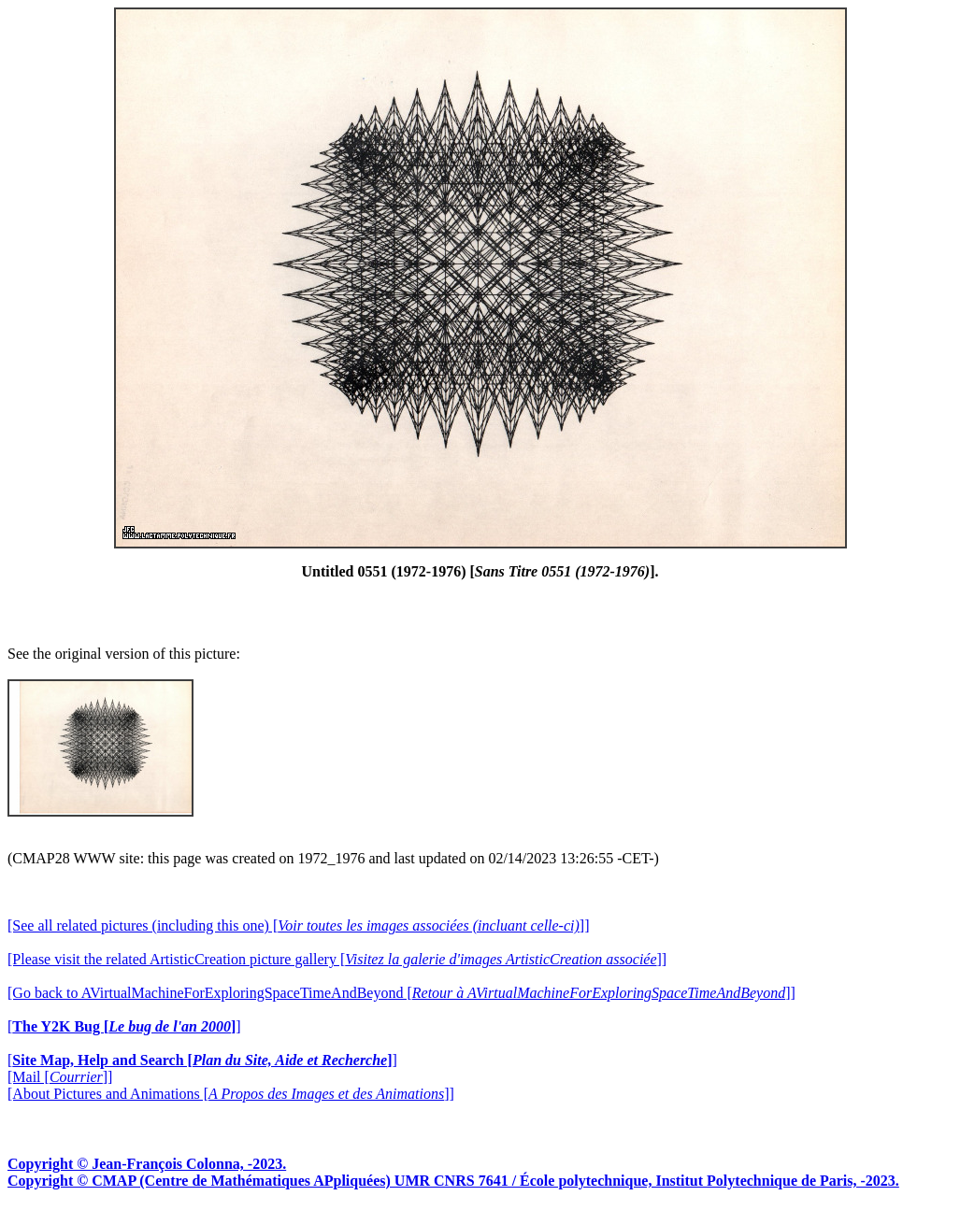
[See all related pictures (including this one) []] (298, 925)
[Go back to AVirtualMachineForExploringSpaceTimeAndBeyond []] (401, 993)
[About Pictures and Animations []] (230, 1094)
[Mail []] (59, 1077)
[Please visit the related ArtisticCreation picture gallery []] (336, 959)
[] (124, 1026)
